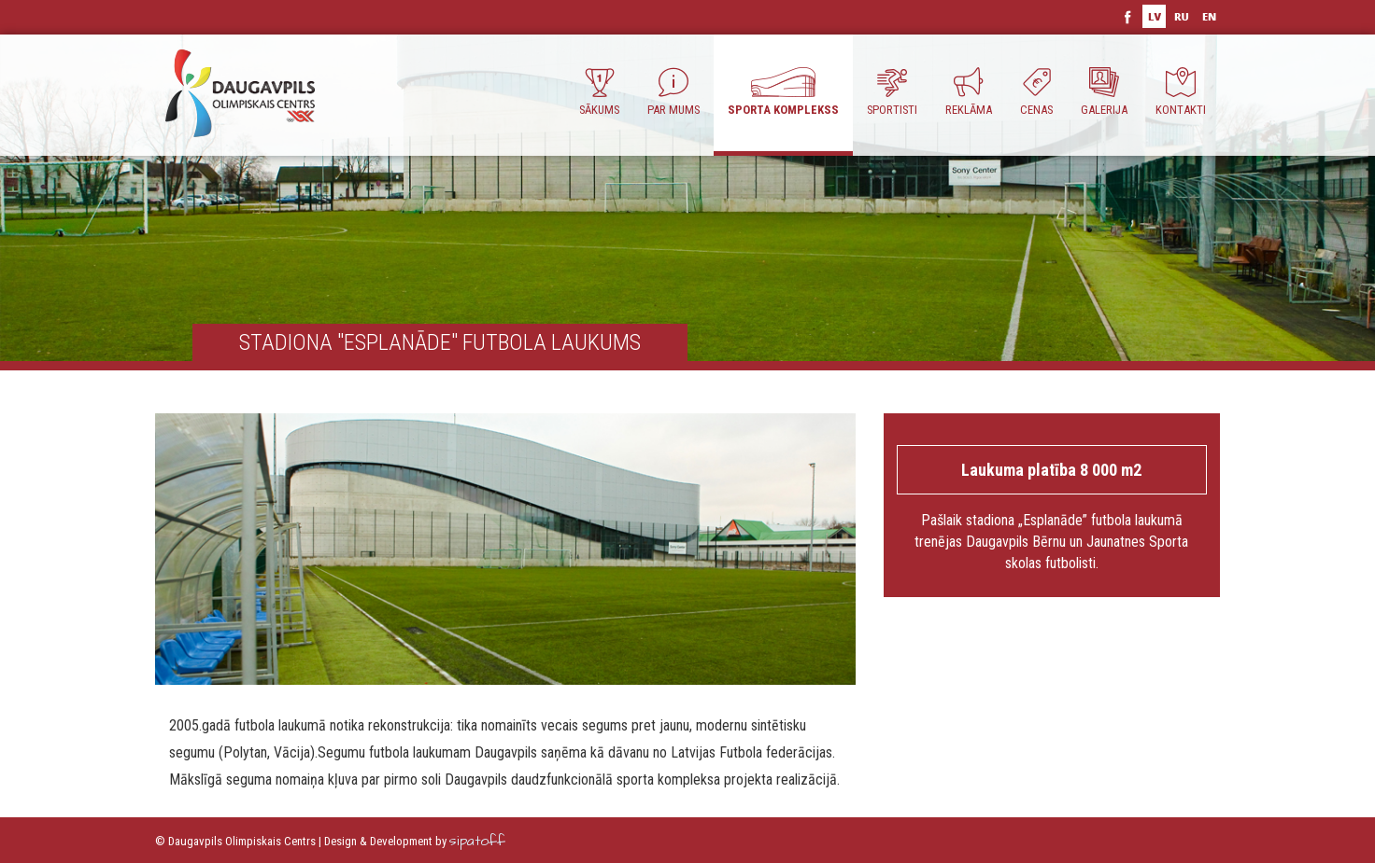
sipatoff (477, 841)
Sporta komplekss (783, 92)
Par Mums (673, 92)
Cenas (1036, 92)
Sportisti (892, 92)
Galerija (1104, 92)
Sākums (599, 92)
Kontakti (1180, 92)
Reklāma (968, 92)
